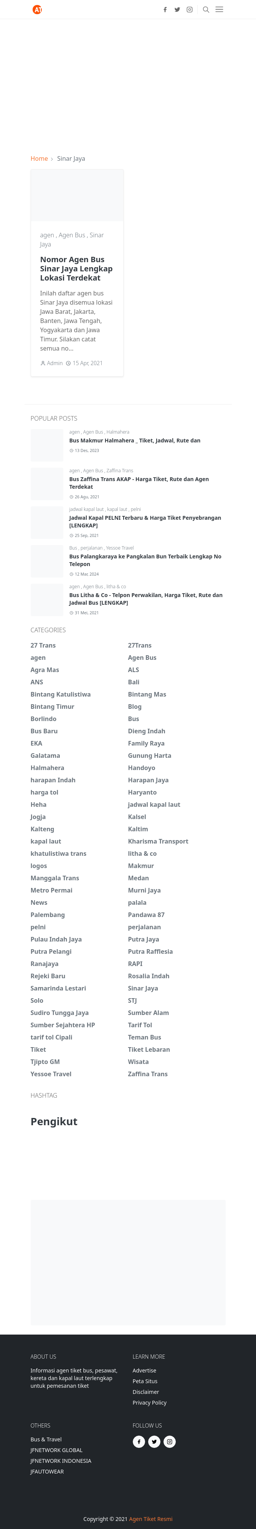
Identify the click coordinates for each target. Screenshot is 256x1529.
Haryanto (142, 792)
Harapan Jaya (148, 780)
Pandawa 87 (146, 915)
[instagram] (189, 9)
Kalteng (43, 829)
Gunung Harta (150, 755)
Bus (73, 548)
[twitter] (177, 9)
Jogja (38, 817)
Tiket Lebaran (149, 1049)
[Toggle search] (206, 9)
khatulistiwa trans (59, 853)
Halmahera (118, 432)
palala (137, 902)
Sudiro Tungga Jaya (60, 1012)
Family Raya (146, 743)
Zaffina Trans (120, 470)
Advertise (145, 1370)
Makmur (141, 866)
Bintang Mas (147, 694)
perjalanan (92, 548)
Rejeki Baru (48, 976)
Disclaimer (146, 1391)
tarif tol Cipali (52, 1037)
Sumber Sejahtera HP (63, 1025)
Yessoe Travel (120, 548)
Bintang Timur (52, 706)
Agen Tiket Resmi (150, 1518)
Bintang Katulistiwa (61, 694)
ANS (37, 682)
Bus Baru (44, 731)
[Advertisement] (128, 81)
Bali (134, 682)
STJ (132, 1000)
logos (39, 866)
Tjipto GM (45, 1061)
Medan (138, 878)
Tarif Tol (140, 1025)
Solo (37, 1000)
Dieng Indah (146, 731)
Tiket (38, 1049)
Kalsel (137, 817)
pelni (136, 509)
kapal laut (117, 509)
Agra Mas (45, 670)
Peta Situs (145, 1381)
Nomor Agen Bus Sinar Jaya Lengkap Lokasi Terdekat (76, 268)
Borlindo (44, 719)
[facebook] (165, 9)
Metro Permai (52, 890)
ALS (133, 670)
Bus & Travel (46, 1439)
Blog (135, 706)
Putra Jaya (143, 939)
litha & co (116, 586)
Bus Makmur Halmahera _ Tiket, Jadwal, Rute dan (135, 440)
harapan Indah (53, 780)
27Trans (140, 645)
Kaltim (138, 829)
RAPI (135, 964)
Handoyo (141, 768)
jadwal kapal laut (87, 509)
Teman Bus (144, 1037)
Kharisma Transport (158, 841)
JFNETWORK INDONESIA (61, 1460)
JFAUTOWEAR (47, 1471)
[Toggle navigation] (219, 9)
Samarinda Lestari (58, 988)
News (39, 902)
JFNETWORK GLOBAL (57, 1450)
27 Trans (43, 645)
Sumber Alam (148, 1012)
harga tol (45, 792)
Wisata (138, 1061)
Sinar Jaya (143, 988)
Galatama (45, 755)
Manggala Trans (55, 878)
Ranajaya (45, 964)
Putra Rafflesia (150, 951)
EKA (37, 743)
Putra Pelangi (51, 951)
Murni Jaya (144, 890)
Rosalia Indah (149, 976)
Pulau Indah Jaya (56, 939)
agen (48, 235)
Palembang (48, 915)
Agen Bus (73, 235)
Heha (39, 804)
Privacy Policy (150, 1402)
